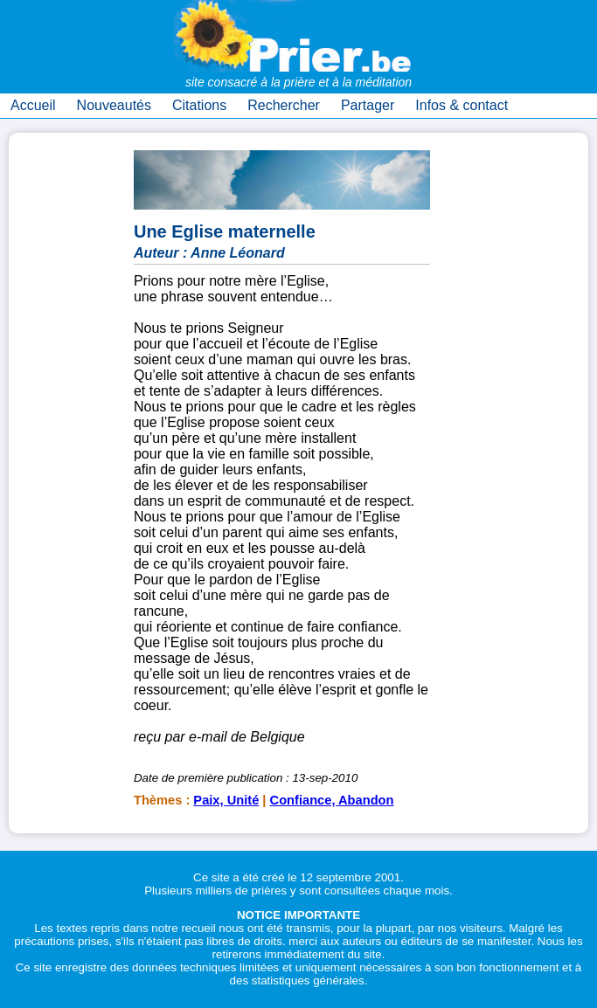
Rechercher (283, 105)
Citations (199, 105)
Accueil (33, 105)
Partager (367, 105)
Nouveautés (114, 105)
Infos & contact (461, 105)
